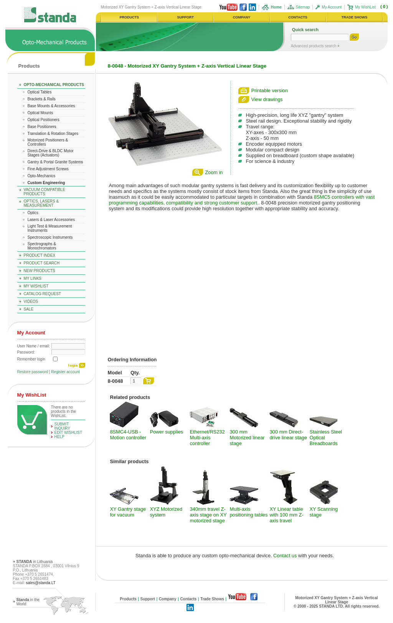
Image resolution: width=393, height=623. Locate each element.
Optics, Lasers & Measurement (41, 203)
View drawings (266, 99)
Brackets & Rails (42, 99)
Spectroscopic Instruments (50, 237)
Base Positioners (42, 127)
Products (29, 66)
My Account (332, 7)
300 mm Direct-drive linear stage (288, 434)
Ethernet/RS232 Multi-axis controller (207, 437)
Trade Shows (212, 599)
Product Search (42, 263)
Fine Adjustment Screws (48, 169)
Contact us (285, 555)
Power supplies (166, 432)
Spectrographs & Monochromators (42, 246)
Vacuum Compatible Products (44, 192)
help (59, 437)
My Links (33, 278)
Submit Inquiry (62, 426)
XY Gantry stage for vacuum (128, 512)
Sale (29, 309)
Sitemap (303, 7)
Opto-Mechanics (42, 176)
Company (168, 599)
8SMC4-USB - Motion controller (128, 434)
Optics (33, 213)
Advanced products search (314, 46)
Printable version (269, 90)
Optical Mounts (40, 113)
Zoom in (214, 172)
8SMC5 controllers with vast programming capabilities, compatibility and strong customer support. (242, 200)
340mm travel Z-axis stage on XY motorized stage (208, 514)
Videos (31, 301)
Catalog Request (42, 294)
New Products (39, 271)
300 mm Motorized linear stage (247, 437)
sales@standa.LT (40, 583)
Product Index (40, 255)
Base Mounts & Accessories (51, 106)
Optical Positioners (43, 120)
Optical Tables (40, 92)
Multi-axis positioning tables (249, 512)
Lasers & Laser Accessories (51, 220)
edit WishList (68, 432)
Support (147, 599)
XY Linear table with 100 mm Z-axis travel (286, 514)
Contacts (188, 599)
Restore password (32, 372)
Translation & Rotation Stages (53, 133)
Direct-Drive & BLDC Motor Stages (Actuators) (51, 153)
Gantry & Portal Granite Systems (55, 162)
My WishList (365, 7)
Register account (65, 372)
